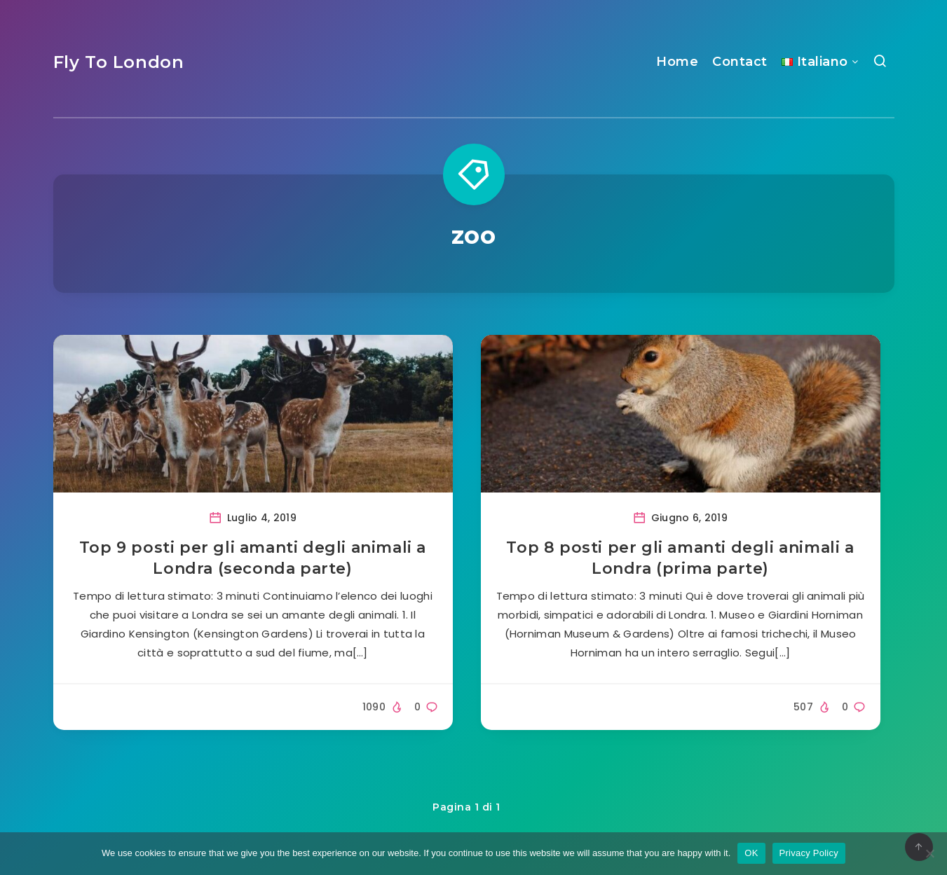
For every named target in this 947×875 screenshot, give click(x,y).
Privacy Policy (808, 853)
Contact (740, 61)
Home (677, 61)
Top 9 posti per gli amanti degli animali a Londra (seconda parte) (252, 558)
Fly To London (118, 62)
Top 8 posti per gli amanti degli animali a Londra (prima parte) (680, 558)
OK (751, 853)
